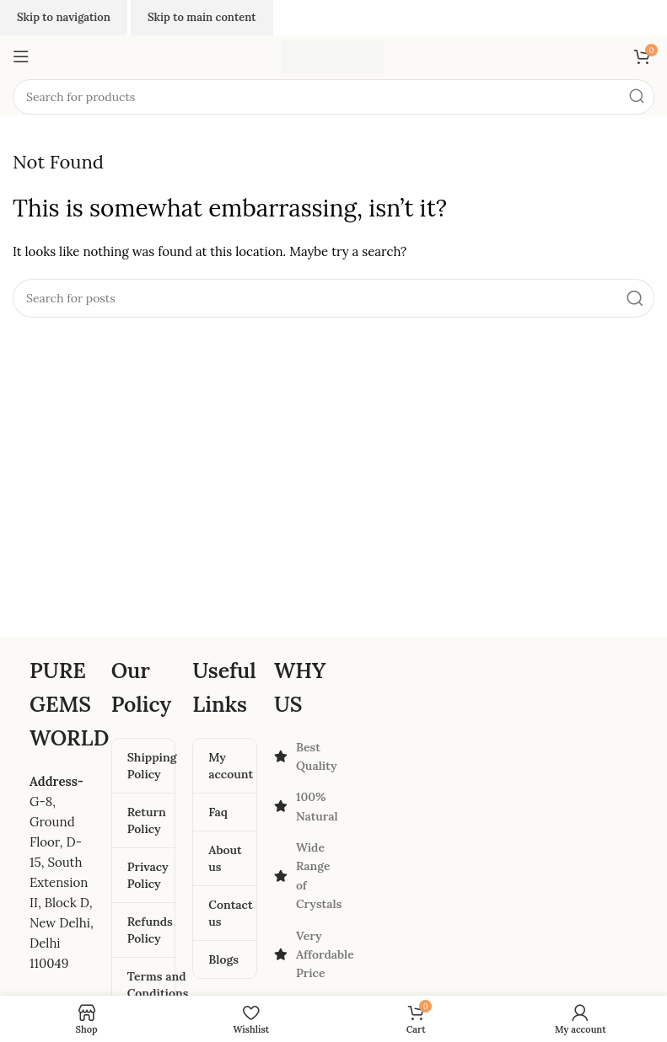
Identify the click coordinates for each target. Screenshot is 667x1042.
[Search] (333, 97)
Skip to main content (202, 17)
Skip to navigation (63, 17)
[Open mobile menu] (21, 56)
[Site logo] (333, 55)
